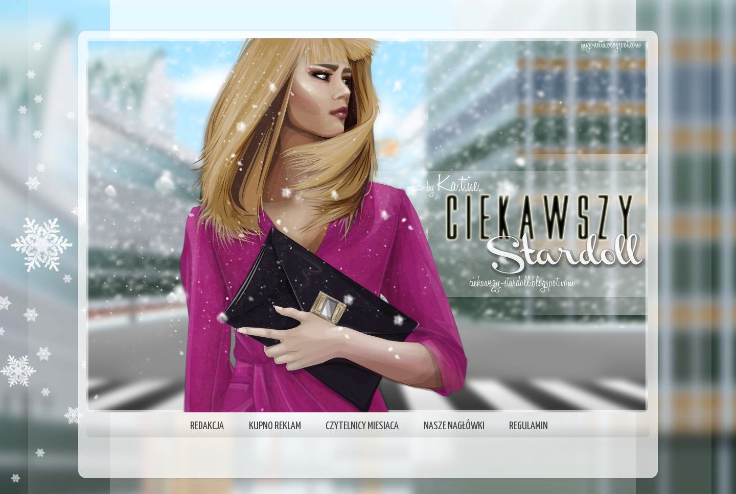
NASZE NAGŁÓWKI (454, 426)
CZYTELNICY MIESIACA (362, 426)
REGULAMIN (528, 426)
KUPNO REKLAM (275, 426)
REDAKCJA (207, 426)
